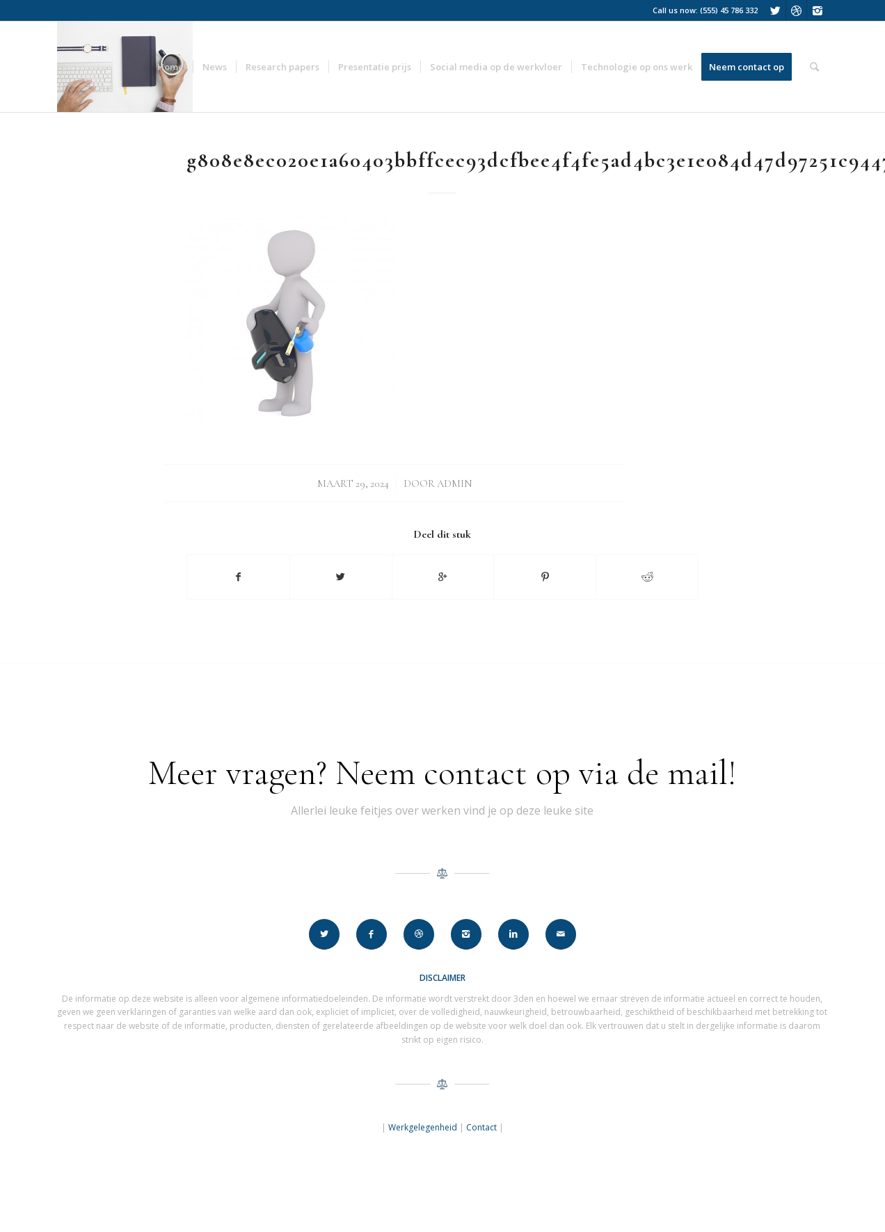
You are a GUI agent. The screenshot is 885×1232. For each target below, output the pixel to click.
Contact (481, 1127)
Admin (454, 483)
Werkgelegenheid (422, 1127)
